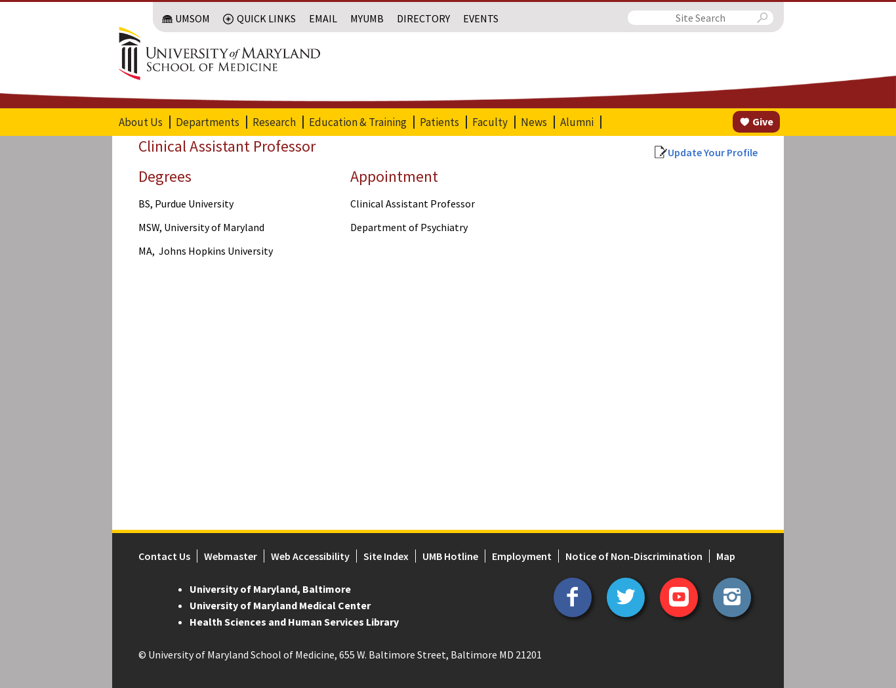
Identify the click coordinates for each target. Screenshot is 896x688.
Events (481, 18)
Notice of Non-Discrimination (634, 556)
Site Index (386, 556)
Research (274, 122)
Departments (207, 122)
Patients (439, 122)
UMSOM (192, 18)
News (534, 122)
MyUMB (367, 18)
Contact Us (164, 556)
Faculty (490, 122)
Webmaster (230, 556)
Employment (522, 556)
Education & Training (358, 122)
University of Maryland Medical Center (280, 605)
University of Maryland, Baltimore (270, 588)
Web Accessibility (310, 556)
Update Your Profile (713, 152)
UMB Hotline (450, 556)
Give (762, 121)
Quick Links (266, 18)
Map (725, 556)
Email (323, 18)
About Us (141, 122)
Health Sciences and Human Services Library (294, 621)
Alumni (577, 122)
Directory (423, 18)
